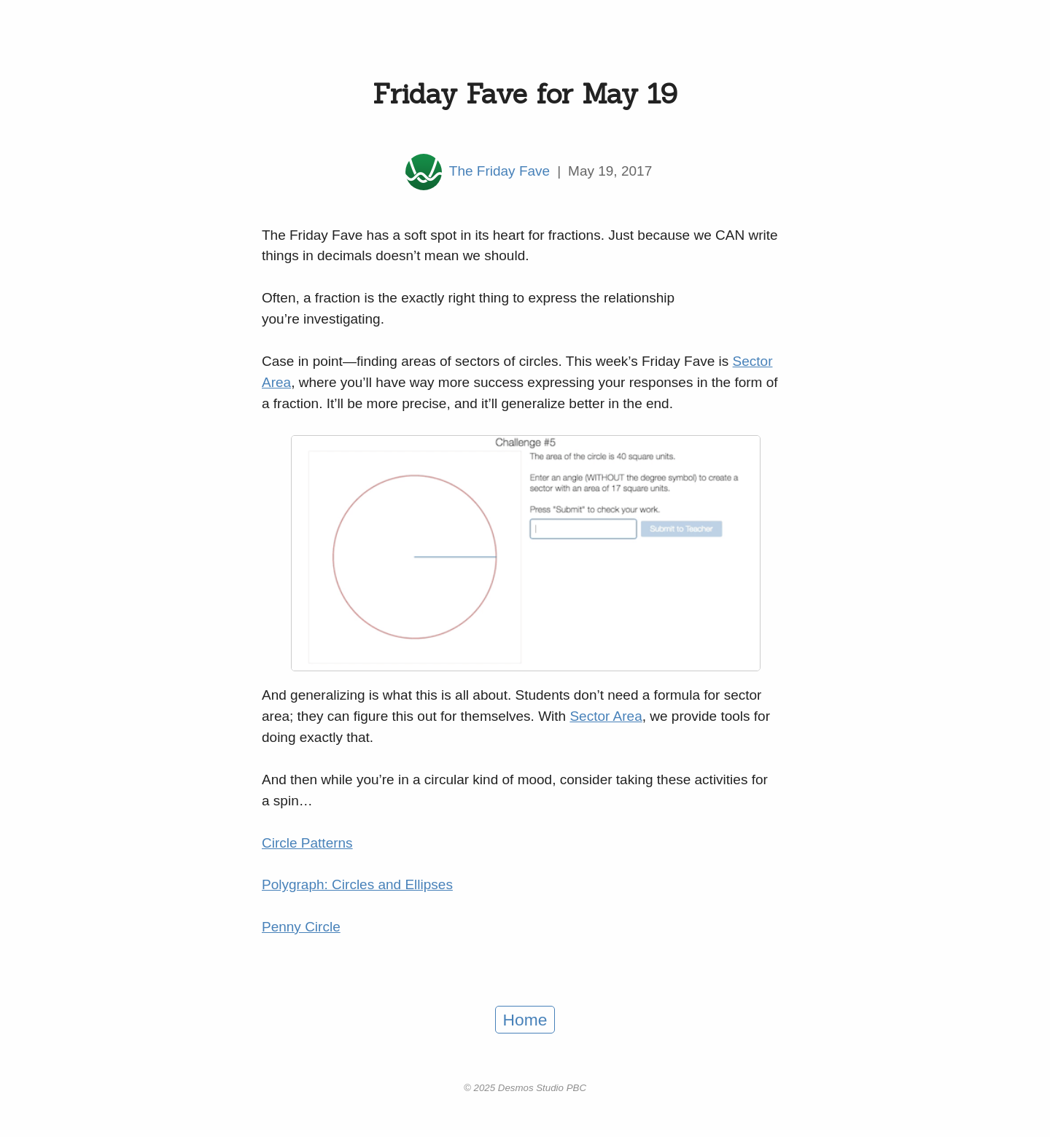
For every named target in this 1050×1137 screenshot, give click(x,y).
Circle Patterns (307, 843)
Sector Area (605, 716)
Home (525, 1019)
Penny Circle (301, 926)
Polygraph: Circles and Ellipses (357, 884)
